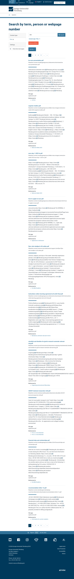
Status (63, 553)
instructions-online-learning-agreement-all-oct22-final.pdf (45, 294)
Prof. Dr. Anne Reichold (37, 432)
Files (11, 39)
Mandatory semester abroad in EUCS (41, 335)
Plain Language (30, 1)
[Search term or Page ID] (59, 2)
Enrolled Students (36, 288)
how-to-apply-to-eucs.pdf (36, 199)
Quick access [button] (47, 1)
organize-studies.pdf (34, 106)
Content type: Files (34, 39)
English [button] (38, 1)
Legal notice (62, 546)
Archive (33, 100)
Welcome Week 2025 (37, 147)
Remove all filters (33, 43)
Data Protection (61, 548)
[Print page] (28, 532)
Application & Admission (38, 240)
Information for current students (40, 519)
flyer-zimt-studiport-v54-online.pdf (38, 246)
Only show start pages (18, 49)
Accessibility (62, 551)
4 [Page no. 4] (38, 55)
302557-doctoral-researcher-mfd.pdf (39, 391)
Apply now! (11, 1)
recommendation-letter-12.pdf (37, 488)
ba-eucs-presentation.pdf (36, 60)
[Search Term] (43, 35)
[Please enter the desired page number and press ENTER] (37, 532)
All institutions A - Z (20, 2)
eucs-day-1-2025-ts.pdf (35, 153)
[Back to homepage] (9, 15)
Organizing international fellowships (41, 385)
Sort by (31, 49)
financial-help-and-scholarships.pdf (39, 440)
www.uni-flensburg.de (18, 563)
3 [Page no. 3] (35, 55)
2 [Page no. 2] (32, 55)
